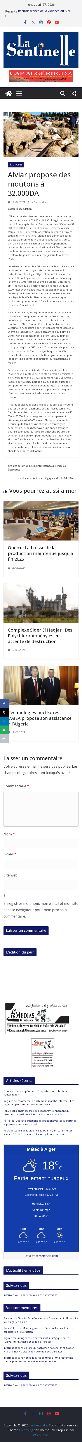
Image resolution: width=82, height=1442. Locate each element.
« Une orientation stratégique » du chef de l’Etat (49, 478)
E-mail (9, 854)
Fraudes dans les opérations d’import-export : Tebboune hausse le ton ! (45, 13)
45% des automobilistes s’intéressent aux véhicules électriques (34, 467)
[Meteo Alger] (41, 1229)
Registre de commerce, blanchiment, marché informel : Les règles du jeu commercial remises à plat (38, 1102)
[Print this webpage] (4, 738)
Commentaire (16, 786)
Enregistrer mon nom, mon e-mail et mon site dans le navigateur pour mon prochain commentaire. (40, 910)
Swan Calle (9, 1328)
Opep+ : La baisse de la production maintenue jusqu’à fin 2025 (40, 553)
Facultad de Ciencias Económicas (22, 1318)
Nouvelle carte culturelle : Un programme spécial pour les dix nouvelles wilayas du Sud (38, 1359)
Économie (16, 164)
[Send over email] (4, 729)
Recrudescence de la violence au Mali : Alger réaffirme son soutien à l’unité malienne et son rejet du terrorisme (38, 1132)
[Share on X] (4, 712)
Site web (10, 875)
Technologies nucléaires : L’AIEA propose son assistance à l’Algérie (40, 718)
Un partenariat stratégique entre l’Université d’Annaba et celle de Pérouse (36, 1339)
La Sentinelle (38, 202)
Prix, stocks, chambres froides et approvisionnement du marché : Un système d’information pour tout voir (36, 1112)
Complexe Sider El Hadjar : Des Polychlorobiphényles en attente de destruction (40, 635)
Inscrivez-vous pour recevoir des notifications (30, 1295)
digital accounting (13, 1338)
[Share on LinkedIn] (4, 721)
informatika (10, 1347)
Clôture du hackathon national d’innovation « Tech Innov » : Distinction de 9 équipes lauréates (38, 1349)
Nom (9, 834)
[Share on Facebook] (4, 703)
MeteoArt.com (48, 1256)
